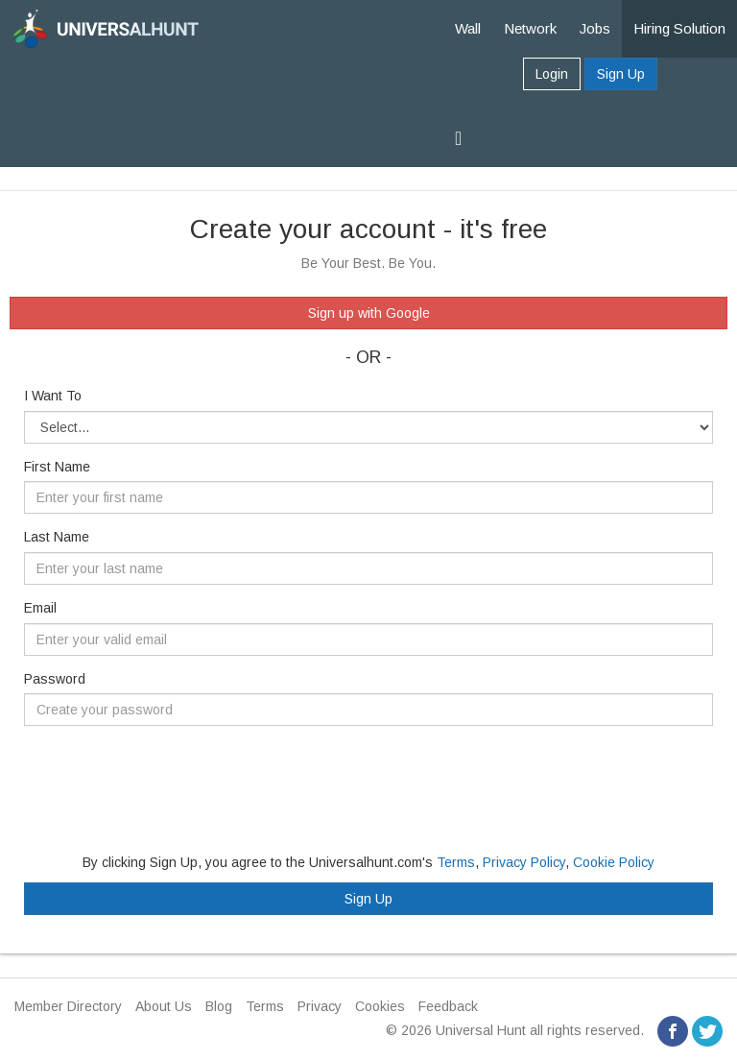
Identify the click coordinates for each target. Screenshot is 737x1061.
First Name (57, 466)
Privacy (319, 1006)
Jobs (595, 28)
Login (551, 74)
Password (54, 679)
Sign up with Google (369, 313)
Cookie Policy (613, 862)
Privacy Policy (524, 862)
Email (40, 607)
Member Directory (68, 1006)
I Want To (53, 395)
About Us (163, 1006)
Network (530, 28)
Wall (468, 28)
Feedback (448, 1006)
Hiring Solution (679, 28)
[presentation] (170, 777)
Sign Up (621, 74)
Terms (456, 862)
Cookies (380, 1006)
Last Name (56, 536)
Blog (218, 1006)
